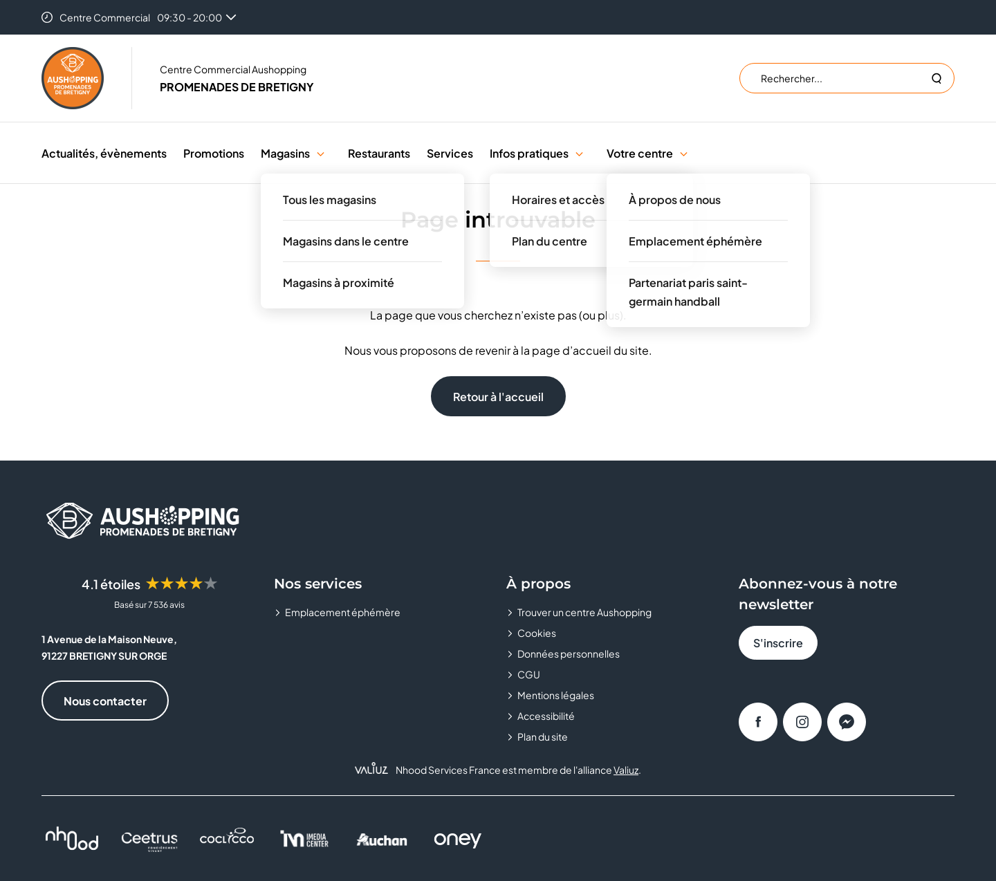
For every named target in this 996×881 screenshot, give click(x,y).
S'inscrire (778, 643)
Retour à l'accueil (498, 396)
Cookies (536, 633)
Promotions (213, 153)
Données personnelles (568, 653)
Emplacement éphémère (342, 612)
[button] (320, 153)
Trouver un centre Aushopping (584, 612)
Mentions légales (555, 695)
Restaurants (379, 153)
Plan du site (542, 736)
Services (450, 153)
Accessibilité (546, 716)
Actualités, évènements (104, 153)
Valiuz (626, 769)
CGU (528, 674)
